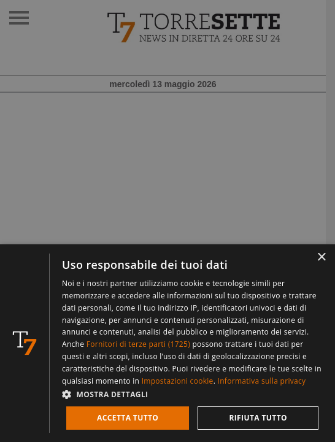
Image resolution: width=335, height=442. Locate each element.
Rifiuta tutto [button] (258, 418)
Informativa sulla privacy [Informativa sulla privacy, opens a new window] (262, 381)
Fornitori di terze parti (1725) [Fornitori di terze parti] (138, 344)
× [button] (321, 257)
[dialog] (167, 343)
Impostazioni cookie (178, 381)
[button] (192, 394)
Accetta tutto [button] (127, 418)
